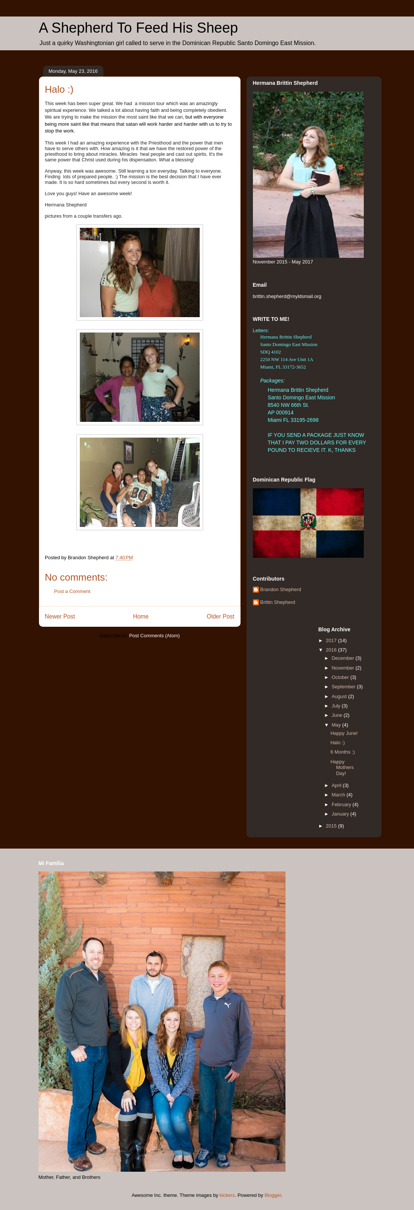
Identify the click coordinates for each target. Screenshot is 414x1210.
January (341, 814)
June (338, 715)
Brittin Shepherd (277, 602)
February (342, 804)
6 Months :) (342, 752)
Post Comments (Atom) (154, 635)
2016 (332, 650)
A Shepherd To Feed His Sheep (138, 28)
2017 (332, 640)
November (344, 668)
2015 (332, 826)
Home (141, 616)
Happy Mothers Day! (342, 767)
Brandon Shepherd (280, 589)
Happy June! (344, 733)
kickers (227, 1195)
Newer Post (60, 616)
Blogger (273, 1195)
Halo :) (337, 742)
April (337, 785)
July (337, 706)
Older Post (221, 616)
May (337, 725)
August (340, 696)
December (344, 658)
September (344, 686)
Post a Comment (72, 591)
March (339, 795)
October (341, 677)
